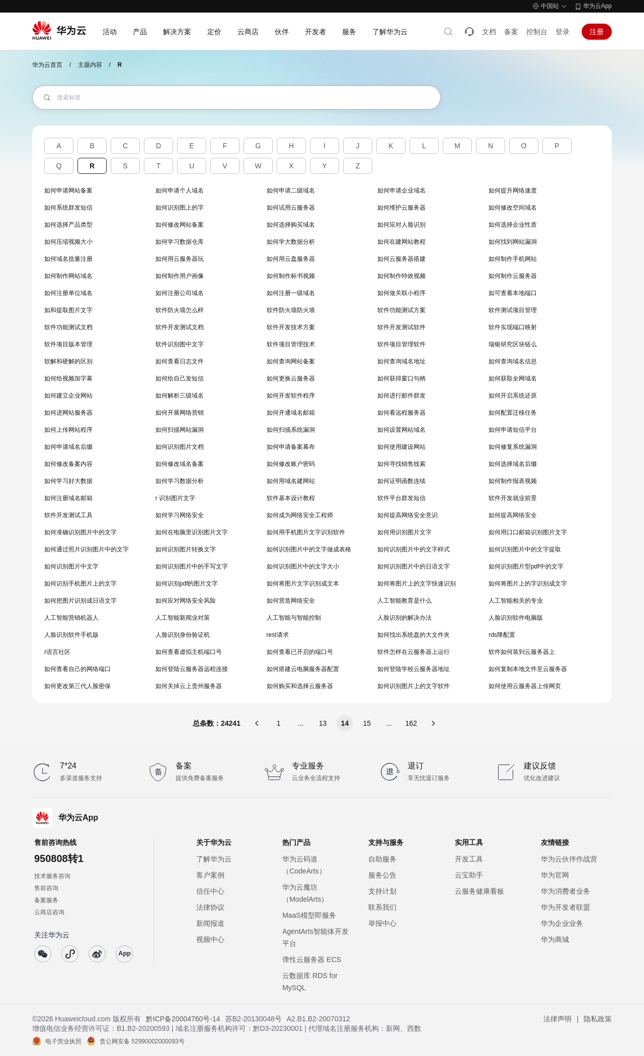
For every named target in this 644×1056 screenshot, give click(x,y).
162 (411, 723)
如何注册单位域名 (68, 293)
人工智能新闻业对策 (182, 617)
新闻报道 (210, 923)
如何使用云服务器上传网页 (525, 686)
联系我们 (382, 907)
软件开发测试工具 (68, 515)
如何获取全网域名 (513, 378)
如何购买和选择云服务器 (300, 686)
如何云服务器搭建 (401, 258)
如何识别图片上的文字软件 (413, 686)
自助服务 (382, 859)
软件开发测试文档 (179, 327)
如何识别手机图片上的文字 (80, 583)
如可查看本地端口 (513, 293)
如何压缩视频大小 (68, 241)
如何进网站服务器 (68, 412)
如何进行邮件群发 (401, 395)
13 (323, 723)
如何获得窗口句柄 (401, 378)
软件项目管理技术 (291, 344)
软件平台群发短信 (401, 498)
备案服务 (46, 900)
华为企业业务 (562, 923)
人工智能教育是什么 (404, 600)
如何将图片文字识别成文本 (303, 583)
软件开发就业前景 (513, 498)
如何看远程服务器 (401, 412)
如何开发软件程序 (291, 395)
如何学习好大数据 (68, 481)
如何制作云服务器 (513, 275)
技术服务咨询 (52, 876)
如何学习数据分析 (179, 481)
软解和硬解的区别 (68, 361)
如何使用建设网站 (401, 446)
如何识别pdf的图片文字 (186, 583)
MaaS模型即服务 (309, 915)
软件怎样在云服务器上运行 (413, 651)
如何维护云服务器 (401, 207)
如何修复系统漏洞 (513, 446)
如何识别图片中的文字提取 (525, 549)
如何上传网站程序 (68, 429)
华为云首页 (47, 64)
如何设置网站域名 (401, 429)
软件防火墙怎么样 (179, 310)
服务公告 (382, 875)
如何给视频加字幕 (68, 378)
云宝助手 (469, 875)
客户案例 (210, 875)
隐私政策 (598, 1019)
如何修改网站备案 (179, 224)
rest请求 (278, 634)
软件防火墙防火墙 (291, 310)
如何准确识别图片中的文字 (80, 532)
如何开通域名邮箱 (291, 412)
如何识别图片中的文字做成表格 (309, 549)
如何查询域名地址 (401, 361)
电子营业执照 (63, 1041)
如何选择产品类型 (68, 224)
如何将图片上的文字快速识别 (416, 583)
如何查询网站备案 (291, 361)
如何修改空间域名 (513, 207)
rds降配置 (502, 634)
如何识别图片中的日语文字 (413, 566)
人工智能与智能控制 (294, 617)
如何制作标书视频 (291, 275)
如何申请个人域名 (179, 190)
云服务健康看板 (479, 891)
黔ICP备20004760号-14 (183, 1019)
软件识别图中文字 (179, 344)
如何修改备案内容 (68, 463)
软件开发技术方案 (291, 327)
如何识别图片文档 (179, 446)
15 (367, 723)
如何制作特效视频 (401, 275)
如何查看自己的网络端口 (77, 669)
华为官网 (555, 875)
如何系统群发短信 (68, 207)
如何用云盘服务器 (291, 258)
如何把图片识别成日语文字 (80, 600)
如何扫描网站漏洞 (179, 429)
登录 (562, 32)
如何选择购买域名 (291, 224)
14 (345, 723)
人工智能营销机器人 (71, 617)
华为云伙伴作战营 (569, 859)
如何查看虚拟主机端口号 (188, 651)
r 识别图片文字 (175, 498)
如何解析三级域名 (179, 395)
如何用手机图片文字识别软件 (306, 532)
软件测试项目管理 (513, 310)
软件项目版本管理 (68, 344)
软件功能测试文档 (68, 327)
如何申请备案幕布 (291, 446)
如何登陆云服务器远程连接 (191, 669)
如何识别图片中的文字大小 (303, 566)
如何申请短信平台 (513, 429)
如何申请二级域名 (291, 190)
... (301, 723)
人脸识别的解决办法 (404, 617)
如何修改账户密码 (291, 463)
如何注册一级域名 (291, 293)
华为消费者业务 (565, 891)
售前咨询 (46, 888)
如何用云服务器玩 (179, 258)
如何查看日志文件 (179, 361)
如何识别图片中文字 (71, 566)
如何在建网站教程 (401, 241)
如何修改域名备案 (179, 463)
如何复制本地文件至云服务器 (528, 669)
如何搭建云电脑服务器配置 (303, 669)
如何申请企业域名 (401, 190)
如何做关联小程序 (401, 293)
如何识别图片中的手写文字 (191, 566)
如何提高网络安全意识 (407, 515)
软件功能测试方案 (401, 310)
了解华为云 (213, 859)
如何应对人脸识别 (401, 224)
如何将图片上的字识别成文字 (528, 583)
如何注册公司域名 (179, 293)
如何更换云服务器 (291, 378)
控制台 (536, 32)
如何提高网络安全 (513, 515)
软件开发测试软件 (401, 327)
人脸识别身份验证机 (182, 634)
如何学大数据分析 (291, 241)
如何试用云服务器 (291, 207)
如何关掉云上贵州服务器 (188, 686)
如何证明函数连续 (401, 481)
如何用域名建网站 (291, 481)
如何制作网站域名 (68, 275)
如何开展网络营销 (179, 412)
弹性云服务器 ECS (311, 959)
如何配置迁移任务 (513, 412)
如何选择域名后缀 (513, 463)
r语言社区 (57, 651)
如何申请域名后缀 (68, 446)
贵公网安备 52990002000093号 (142, 1041)
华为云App (597, 6)
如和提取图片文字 (68, 310)
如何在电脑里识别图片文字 (191, 532)
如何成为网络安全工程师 (300, 515)
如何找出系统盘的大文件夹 (413, 634)
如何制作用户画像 (179, 275)
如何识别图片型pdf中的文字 (526, 566)
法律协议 (210, 907)
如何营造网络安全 (291, 600)
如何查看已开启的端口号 (300, 651)
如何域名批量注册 (68, 258)
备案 (511, 32)
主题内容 (90, 64)
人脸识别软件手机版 (71, 634)
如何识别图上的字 (179, 207)
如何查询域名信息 (513, 361)
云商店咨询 (49, 912)
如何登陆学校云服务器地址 (413, 669)
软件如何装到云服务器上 (522, 651)
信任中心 (210, 891)
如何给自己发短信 (179, 378)
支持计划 (382, 891)
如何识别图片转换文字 (185, 549)
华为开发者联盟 (565, 907)
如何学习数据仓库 (179, 241)
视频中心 (210, 939)
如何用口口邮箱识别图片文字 (528, 532)
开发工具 (469, 859)
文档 (489, 32)
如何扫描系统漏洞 (291, 429)
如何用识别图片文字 (404, 532)
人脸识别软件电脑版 (516, 617)
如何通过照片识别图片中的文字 (86, 549)
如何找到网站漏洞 (513, 241)
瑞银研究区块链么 (513, 344)
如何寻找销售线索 (401, 463)
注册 (597, 32)
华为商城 (555, 939)
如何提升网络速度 (513, 190)
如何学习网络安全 (179, 515)
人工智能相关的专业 (516, 600)
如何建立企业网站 (68, 395)
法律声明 (557, 1019)
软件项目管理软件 (401, 344)
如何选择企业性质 (513, 224)
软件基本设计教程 (291, 498)
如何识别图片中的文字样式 (413, 549)
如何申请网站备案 (68, 190)
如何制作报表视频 (513, 481)
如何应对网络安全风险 (185, 600)
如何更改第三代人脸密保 (77, 686)
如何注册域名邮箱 (68, 498)
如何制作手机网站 (513, 258)
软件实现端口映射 (513, 327)
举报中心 (382, 923)
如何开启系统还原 (513, 395)
